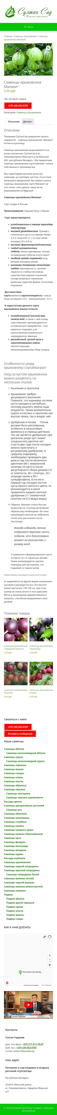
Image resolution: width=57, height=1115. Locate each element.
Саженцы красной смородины (22, 870)
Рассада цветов (13, 801)
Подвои (8, 894)
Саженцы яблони (14, 748)
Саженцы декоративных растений (24, 805)
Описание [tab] (14, 121)
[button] (48, 47)
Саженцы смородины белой (22, 874)
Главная (8, 36)
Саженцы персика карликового (24, 797)
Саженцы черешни (15, 765)
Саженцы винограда (16, 846)
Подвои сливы (14, 918)
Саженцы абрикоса (15, 785)
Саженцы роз (14, 809)
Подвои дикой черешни (20, 902)
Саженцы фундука (14, 842)
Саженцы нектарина (18, 793)
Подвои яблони (15, 898)
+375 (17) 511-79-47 (32, 1044)
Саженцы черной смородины (21, 866)
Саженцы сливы (13, 777)
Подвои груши (14, 906)
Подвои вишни (15, 914)
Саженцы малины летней (19, 878)
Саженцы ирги (12, 837)
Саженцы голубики (15, 821)
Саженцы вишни (14, 769)
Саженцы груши (13, 757)
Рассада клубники (14, 858)
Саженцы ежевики (15, 890)
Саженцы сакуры (14, 773)
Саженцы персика (14, 789)
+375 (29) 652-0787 (18, 105)
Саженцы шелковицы (16, 817)
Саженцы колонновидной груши (25, 761)
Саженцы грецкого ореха (18, 829)
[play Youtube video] (28, 1005)
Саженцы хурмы (13, 854)
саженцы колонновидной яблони (25, 753)
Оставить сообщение (20, 733)
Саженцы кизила (14, 825)
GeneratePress (28, 1110)
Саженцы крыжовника (25, 36)
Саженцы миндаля (15, 850)
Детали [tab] (27, 121)
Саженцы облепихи (15, 813)
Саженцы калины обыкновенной (23, 834)
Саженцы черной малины (19, 882)
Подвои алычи (14, 910)
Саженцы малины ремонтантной (23, 886)
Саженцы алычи (13, 781)
